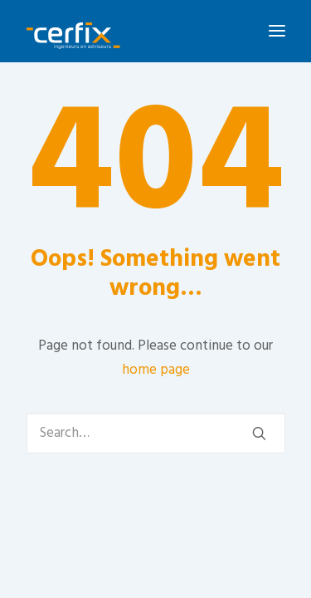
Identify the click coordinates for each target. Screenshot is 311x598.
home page (156, 370)
